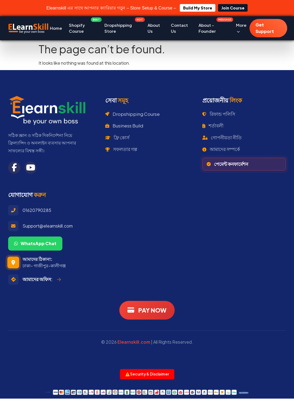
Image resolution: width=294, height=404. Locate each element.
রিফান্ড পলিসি (218, 114)
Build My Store (197, 7)
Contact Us (179, 28)
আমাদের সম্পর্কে (221, 149)
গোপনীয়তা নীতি (222, 137)
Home (56, 28)
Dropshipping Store (122, 27)
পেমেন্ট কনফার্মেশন (227, 164)
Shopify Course (83, 27)
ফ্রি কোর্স (117, 137)
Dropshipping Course (132, 114)
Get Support (264, 28)
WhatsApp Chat (35, 243)
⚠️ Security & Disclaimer (147, 374)
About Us (154, 28)
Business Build (124, 126)
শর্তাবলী (212, 126)
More (241, 28)
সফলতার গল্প (121, 149)
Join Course (232, 7)
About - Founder (214, 27)
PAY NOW (147, 310)
